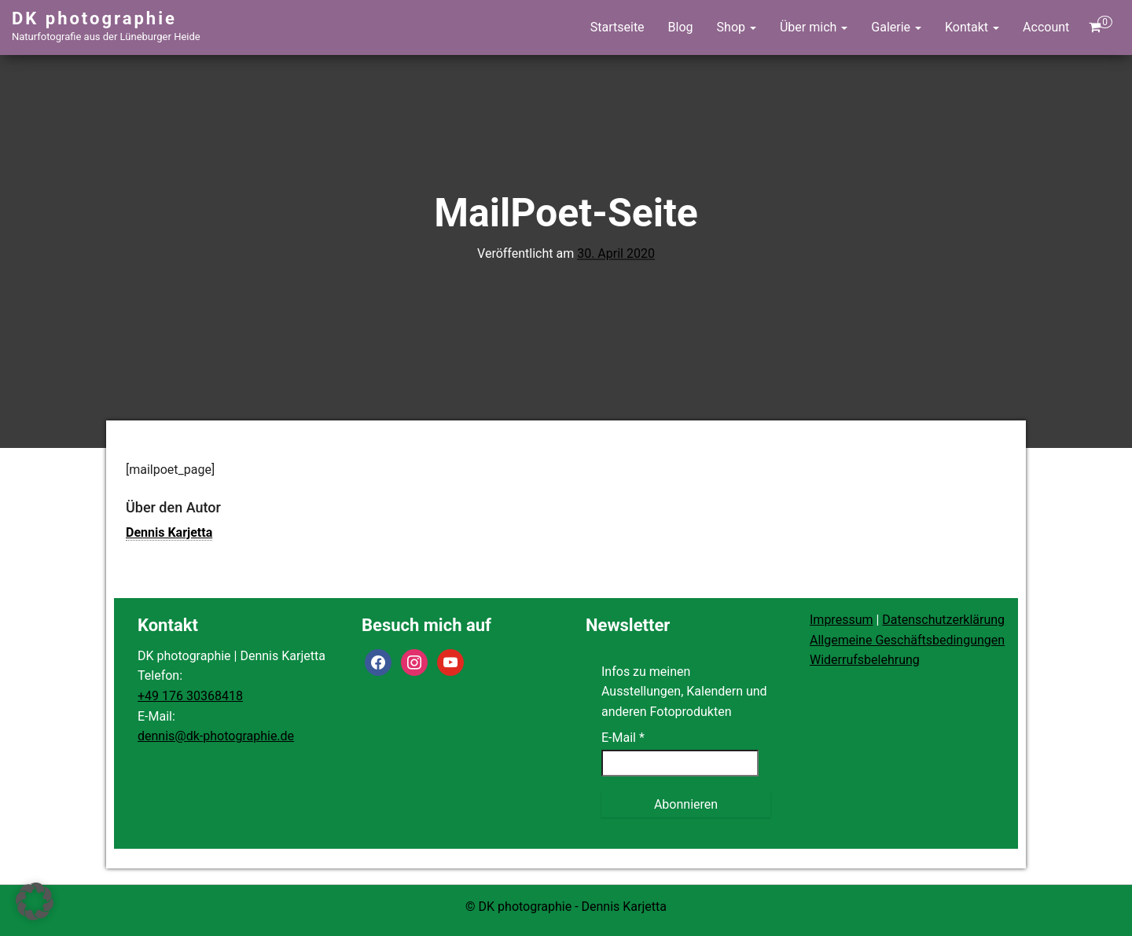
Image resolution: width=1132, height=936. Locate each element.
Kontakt (972, 27)
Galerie (896, 27)
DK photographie (94, 18)
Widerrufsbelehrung (865, 659)
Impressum (841, 619)
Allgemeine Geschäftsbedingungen (907, 640)
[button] (34, 901)
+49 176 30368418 (190, 695)
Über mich (813, 27)
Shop (736, 27)
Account (1046, 27)
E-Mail (623, 737)
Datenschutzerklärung (943, 619)
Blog (680, 27)
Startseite (617, 27)
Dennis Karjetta (169, 532)
